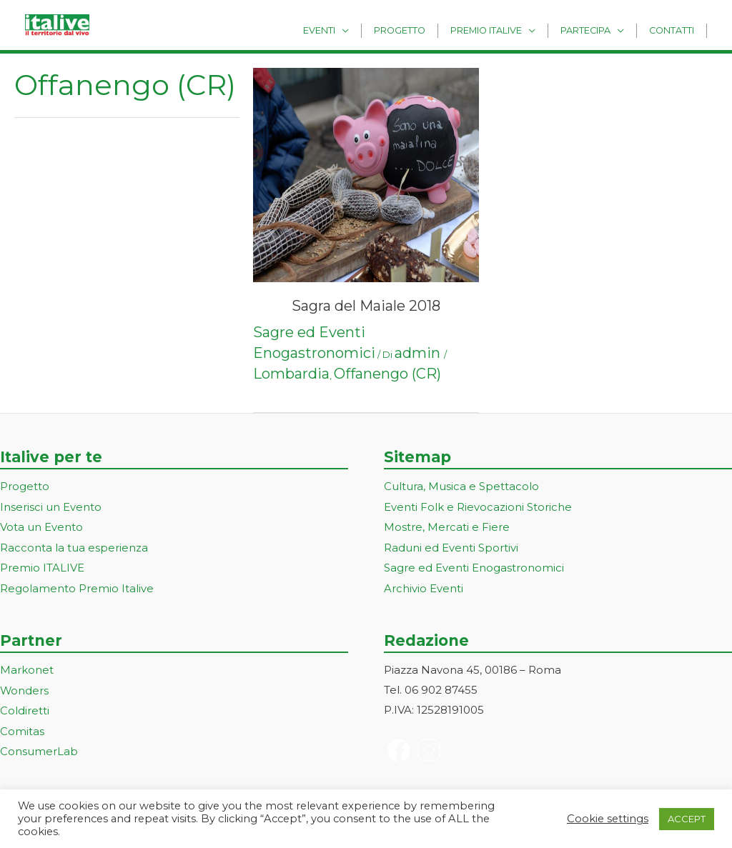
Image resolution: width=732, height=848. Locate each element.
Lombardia (291, 373)
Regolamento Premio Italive (77, 585)
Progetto (421, 29)
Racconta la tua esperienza (74, 546)
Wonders (24, 687)
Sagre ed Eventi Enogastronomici (474, 566)
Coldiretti (24, 706)
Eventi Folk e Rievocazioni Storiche (478, 506)
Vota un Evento (41, 526)
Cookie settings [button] (607, 818)
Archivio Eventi (423, 585)
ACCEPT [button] (687, 818)
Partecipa (595, 29)
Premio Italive (501, 29)
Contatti (674, 29)
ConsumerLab (39, 746)
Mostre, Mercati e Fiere (447, 526)
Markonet (27, 667)
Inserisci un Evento (51, 506)
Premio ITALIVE (42, 566)
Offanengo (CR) (387, 373)
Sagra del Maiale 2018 (366, 305)
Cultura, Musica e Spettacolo (461, 486)
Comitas (22, 726)
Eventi (346, 29)
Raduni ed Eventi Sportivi (451, 546)
